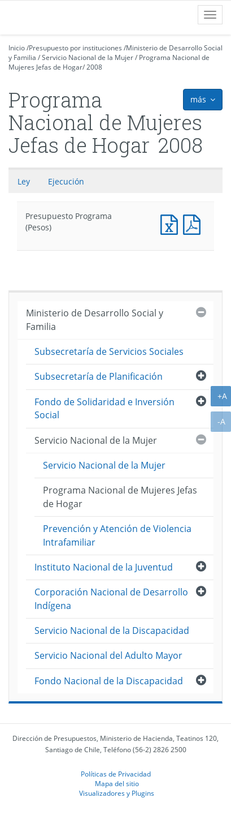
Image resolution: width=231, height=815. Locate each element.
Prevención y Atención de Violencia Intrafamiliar (117, 535)
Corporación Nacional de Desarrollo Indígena (111, 598)
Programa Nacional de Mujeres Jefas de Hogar (120, 496)
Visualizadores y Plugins (116, 792)
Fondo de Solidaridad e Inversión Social (104, 408)
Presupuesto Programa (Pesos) (171, 223)
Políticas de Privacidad (116, 773)
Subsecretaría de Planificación (98, 376)
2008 (94, 67)
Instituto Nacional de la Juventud (103, 567)
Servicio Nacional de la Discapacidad (111, 630)
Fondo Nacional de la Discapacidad (108, 681)
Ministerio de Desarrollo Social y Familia (94, 319)
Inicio (16, 48)
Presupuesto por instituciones (75, 48)
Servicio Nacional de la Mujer (87, 57)
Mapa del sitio (117, 783)
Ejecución (66, 181)
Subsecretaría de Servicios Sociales (109, 351)
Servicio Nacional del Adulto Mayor (108, 655)
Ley (24, 181)
